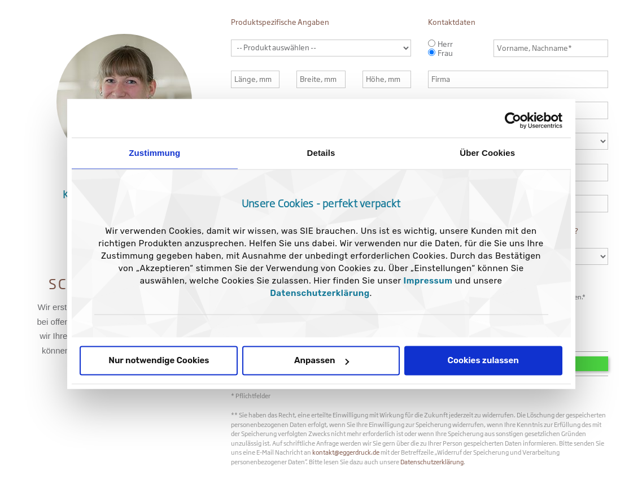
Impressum (428, 281)
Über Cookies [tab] (487, 153)
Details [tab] (321, 153)
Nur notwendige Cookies (158, 361)
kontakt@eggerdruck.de (345, 452)
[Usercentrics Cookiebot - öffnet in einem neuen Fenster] (513, 120)
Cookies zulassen (483, 361)
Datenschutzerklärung (319, 294)
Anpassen (321, 361)
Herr (445, 44)
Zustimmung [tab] (154, 153)
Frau (445, 53)
